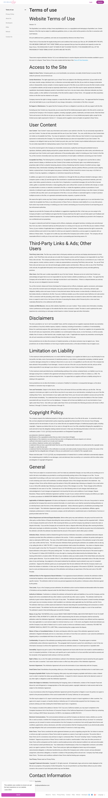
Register (100, 2)
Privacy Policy (10, 14)
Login (90, 2)
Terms (54, 794)
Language (101, 794)
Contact (68, 794)
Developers (9, 23)
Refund (8, 31)
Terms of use (10, 10)
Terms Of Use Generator (81, 60)
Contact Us (9, 37)
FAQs (7, 27)
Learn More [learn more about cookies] (8, 789)
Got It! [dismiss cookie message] (18, 795)
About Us (8, 18)
